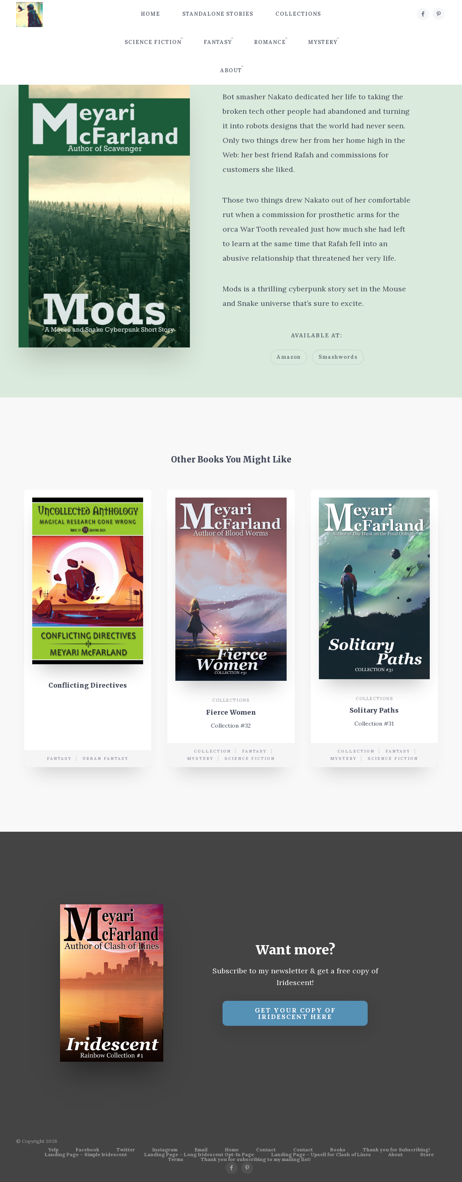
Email (201, 1149)
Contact (266, 1149)
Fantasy (218, 42)
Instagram (164, 1149)
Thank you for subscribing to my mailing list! (255, 1159)
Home (150, 13)
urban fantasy (106, 758)
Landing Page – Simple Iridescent (86, 1154)
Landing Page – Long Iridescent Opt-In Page (199, 1154)
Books (337, 1149)
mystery (200, 758)
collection (212, 751)
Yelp (53, 1149)
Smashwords (338, 357)
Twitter (126, 1149)
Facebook (87, 1149)
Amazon (289, 357)
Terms (175, 1159)
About (231, 70)
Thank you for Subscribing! (396, 1149)
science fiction (250, 758)
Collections (298, 13)
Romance (270, 42)
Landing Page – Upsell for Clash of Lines (321, 1154)
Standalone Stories (217, 13)
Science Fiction (153, 42)
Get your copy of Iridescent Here (295, 1013)
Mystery (322, 42)
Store (427, 1154)
